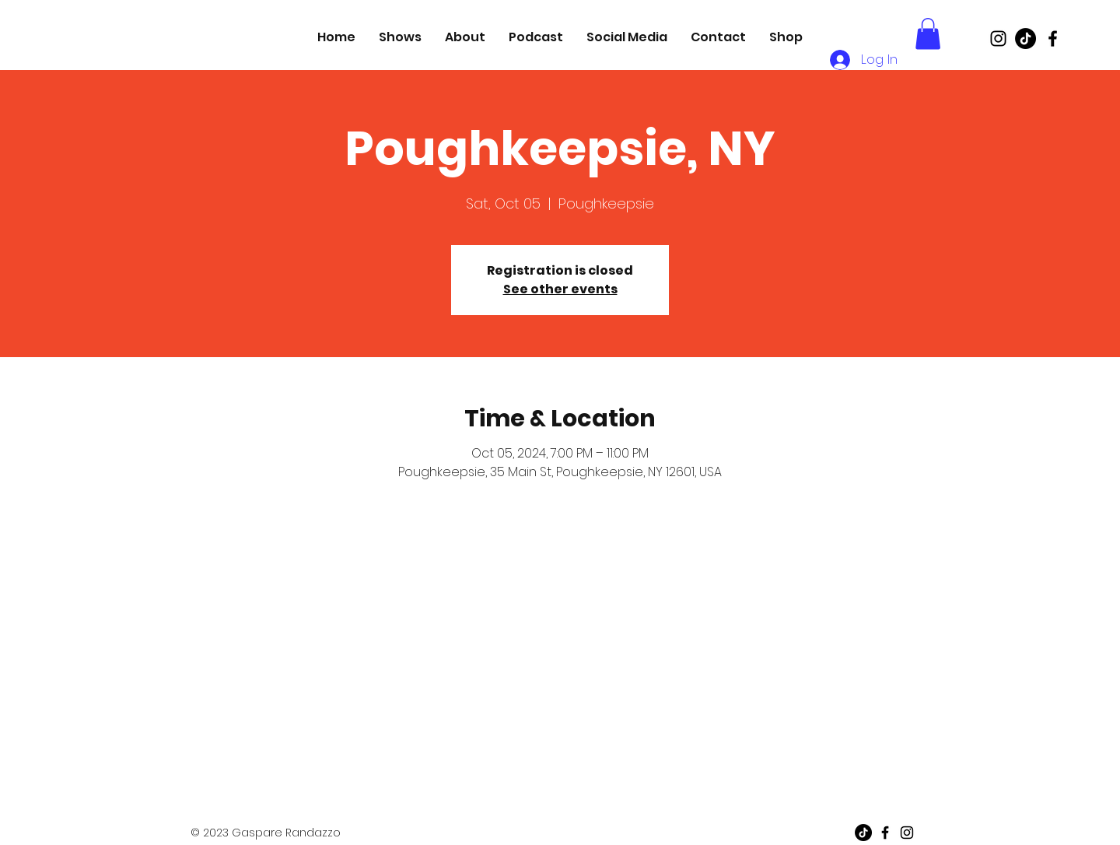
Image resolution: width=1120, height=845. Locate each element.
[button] (928, 34)
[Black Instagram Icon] (998, 38)
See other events (560, 289)
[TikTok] (1025, 38)
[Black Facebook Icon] (1052, 38)
